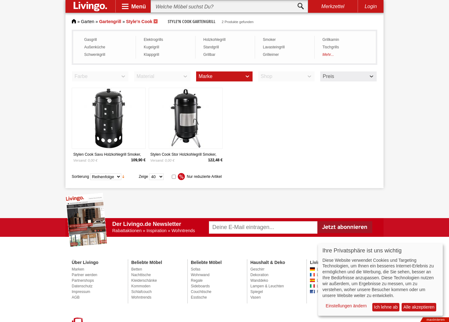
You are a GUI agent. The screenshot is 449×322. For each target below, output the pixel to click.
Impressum (81, 292)
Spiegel (256, 292)
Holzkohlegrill (214, 39)
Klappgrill (151, 54)
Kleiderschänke (144, 280)
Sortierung (80, 176)
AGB (76, 297)
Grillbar (209, 54)
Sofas (195, 269)
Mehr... (328, 54)
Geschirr (257, 269)
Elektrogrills (153, 39)
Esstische (199, 297)
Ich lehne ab (386, 307)
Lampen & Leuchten (267, 286)
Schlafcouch (141, 292)
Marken (78, 269)
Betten (136, 269)
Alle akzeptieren (419, 307)
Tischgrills (330, 47)
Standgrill (211, 47)
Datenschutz (82, 286)
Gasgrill (90, 39)
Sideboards (200, 286)
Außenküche (94, 47)
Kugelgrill (151, 47)
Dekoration (259, 275)
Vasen (255, 297)
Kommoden (140, 286)
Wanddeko (259, 280)
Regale (197, 280)
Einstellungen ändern (346, 305)
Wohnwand (200, 275)
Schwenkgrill (94, 54)
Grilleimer (271, 54)
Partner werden (84, 275)
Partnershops (83, 280)
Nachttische (141, 275)
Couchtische (201, 292)
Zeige (143, 176)
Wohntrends (141, 297)
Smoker (269, 39)
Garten (87, 21)
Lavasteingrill (274, 47)
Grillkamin (330, 39)
